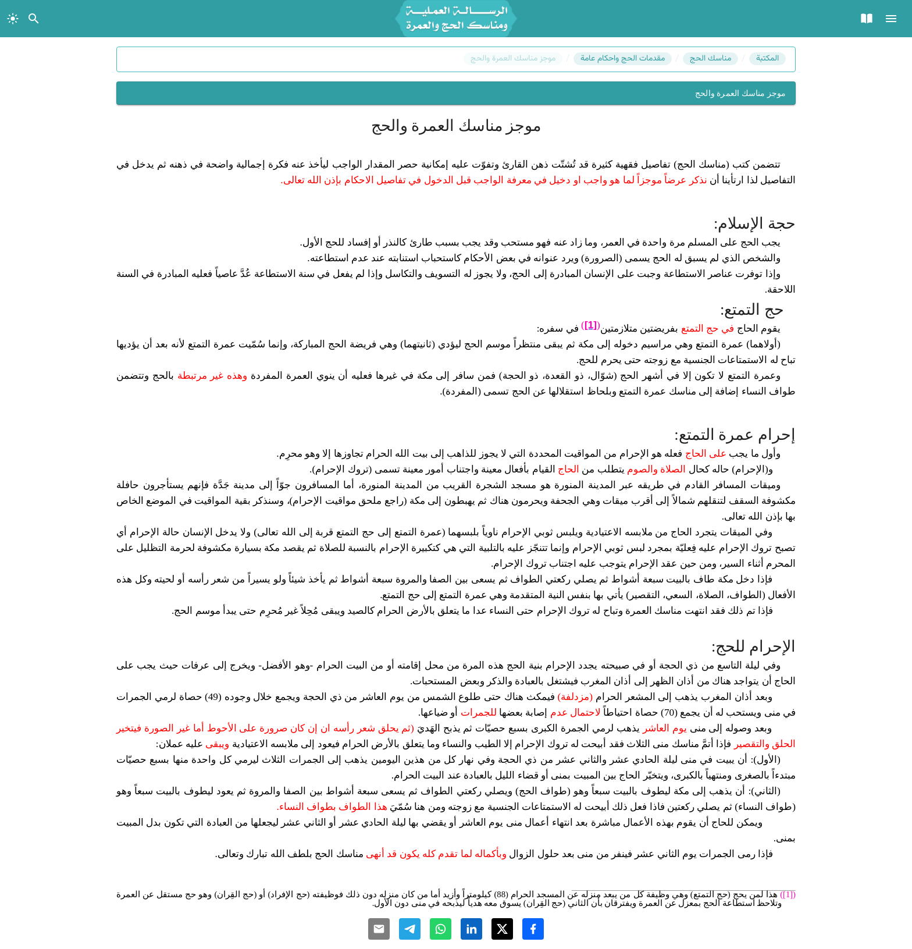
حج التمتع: (752, 309)
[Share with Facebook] (533, 929)
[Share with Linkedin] (471, 929)
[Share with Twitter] (502, 929)
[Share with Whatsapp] (440, 929)
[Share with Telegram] (410, 929)
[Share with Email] (379, 929)
